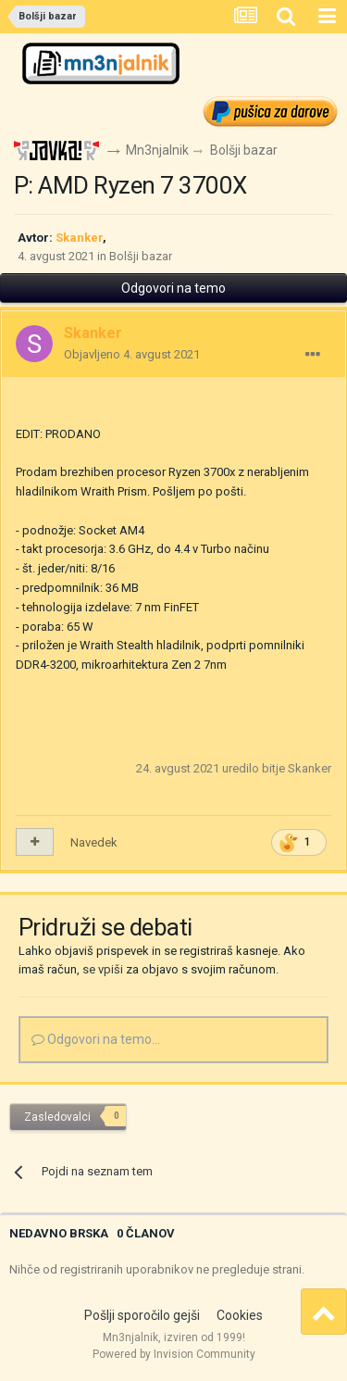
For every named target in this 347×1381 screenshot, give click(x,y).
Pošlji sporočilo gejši (142, 1315)
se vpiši (102, 969)
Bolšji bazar (140, 256)
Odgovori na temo (173, 288)
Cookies (240, 1315)
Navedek (94, 842)
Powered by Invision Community (174, 1354)
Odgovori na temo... (95, 1039)
